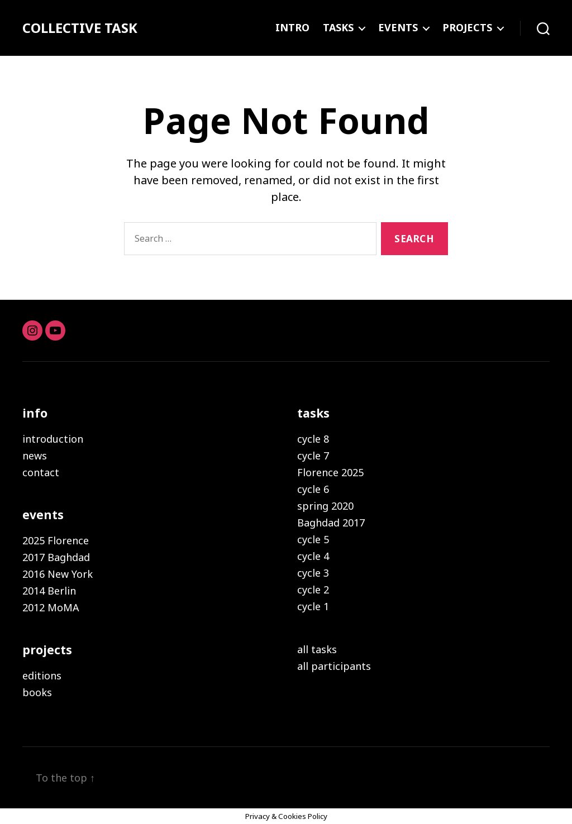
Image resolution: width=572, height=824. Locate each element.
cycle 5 (313, 539)
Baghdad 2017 (331, 522)
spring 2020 (325, 505)
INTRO (292, 28)
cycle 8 (313, 438)
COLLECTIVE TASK (79, 28)
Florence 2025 (330, 472)
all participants (334, 666)
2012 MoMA (50, 607)
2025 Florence (55, 540)
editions (41, 675)
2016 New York (57, 574)
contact (40, 472)
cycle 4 (313, 556)
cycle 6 (313, 489)
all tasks (317, 649)
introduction (52, 438)
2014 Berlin (49, 590)
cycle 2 (313, 589)
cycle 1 (313, 606)
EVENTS (398, 28)
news (34, 455)
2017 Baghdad (56, 557)
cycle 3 (313, 572)
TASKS (338, 28)
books (37, 692)
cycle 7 (313, 455)
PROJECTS (467, 28)
